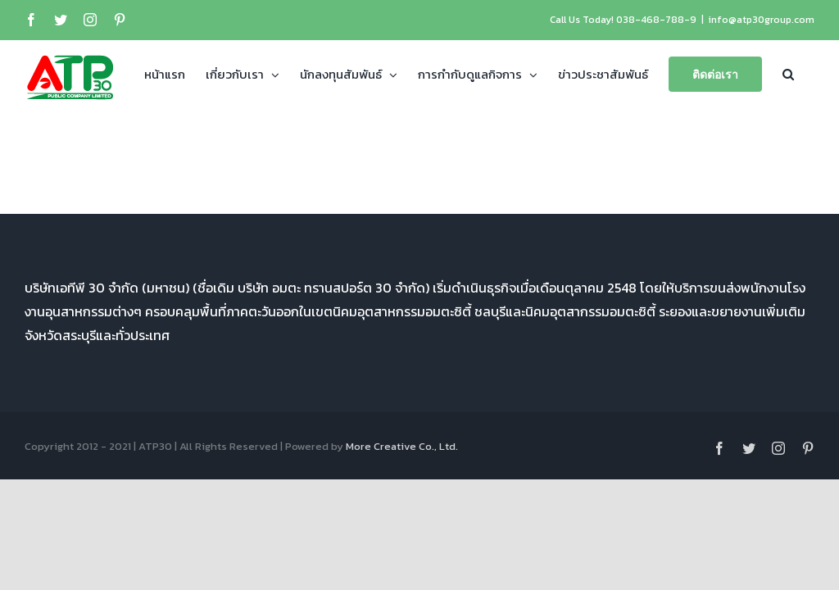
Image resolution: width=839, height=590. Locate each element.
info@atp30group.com (761, 19)
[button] (788, 73)
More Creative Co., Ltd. (402, 446)
